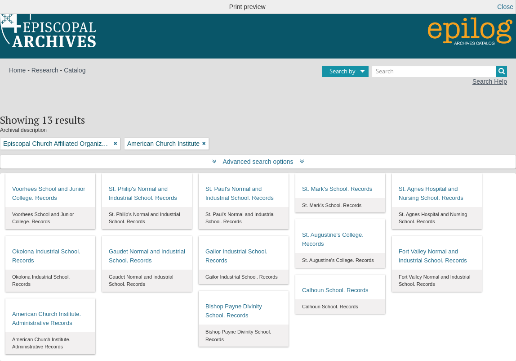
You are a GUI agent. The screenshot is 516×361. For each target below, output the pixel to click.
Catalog (74, 70)
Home (17, 70)
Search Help (489, 81)
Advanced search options (258, 161)
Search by (342, 71)
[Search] (439, 71)
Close (505, 6)
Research (44, 70)
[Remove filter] (115, 143)
